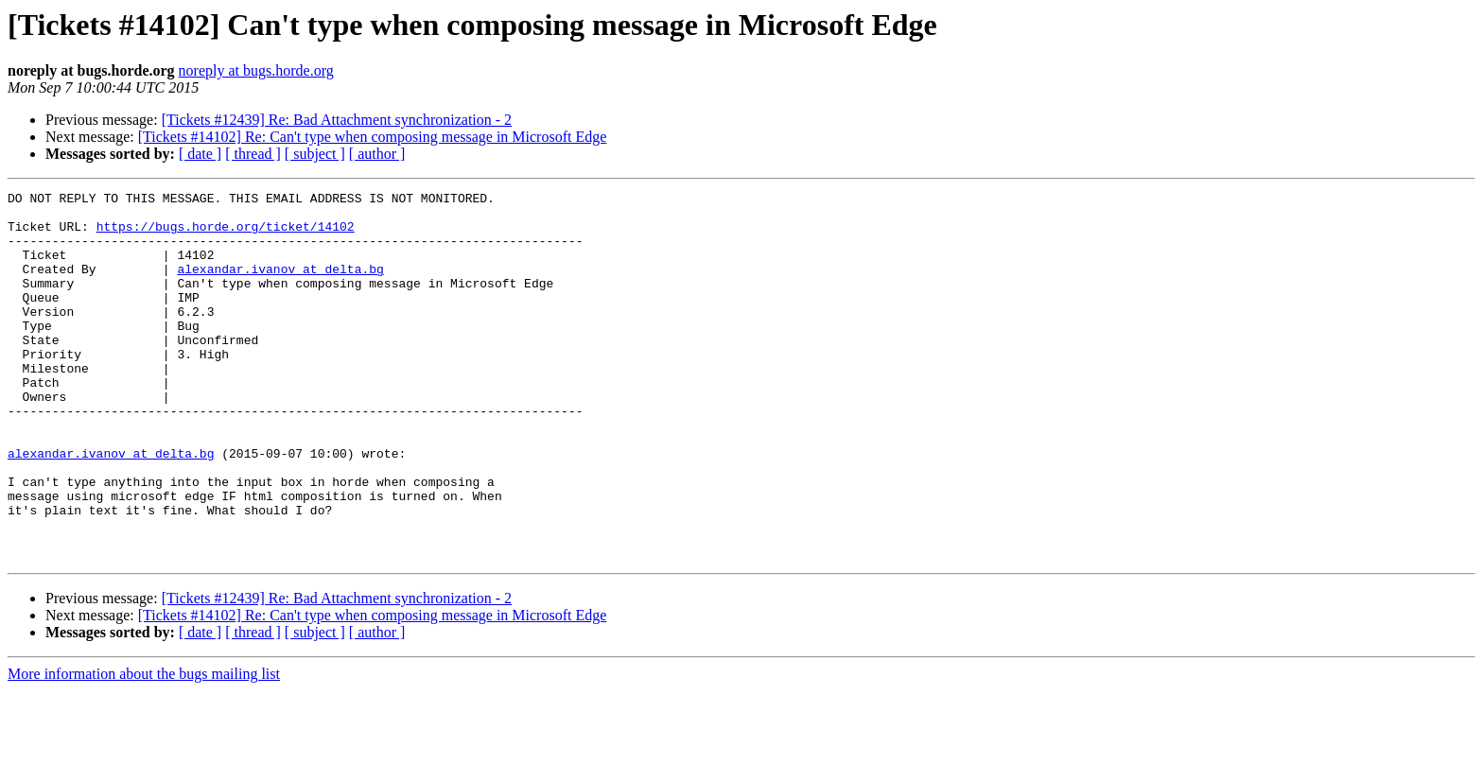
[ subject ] (315, 154)
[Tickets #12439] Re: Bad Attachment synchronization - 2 (337, 120)
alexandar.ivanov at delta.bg (280, 285)
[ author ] (377, 154)
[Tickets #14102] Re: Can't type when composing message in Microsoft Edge (372, 137)
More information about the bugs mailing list (144, 747)
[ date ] (200, 154)
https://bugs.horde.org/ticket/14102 (225, 234)
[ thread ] (253, 154)
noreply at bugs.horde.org (256, 70)
